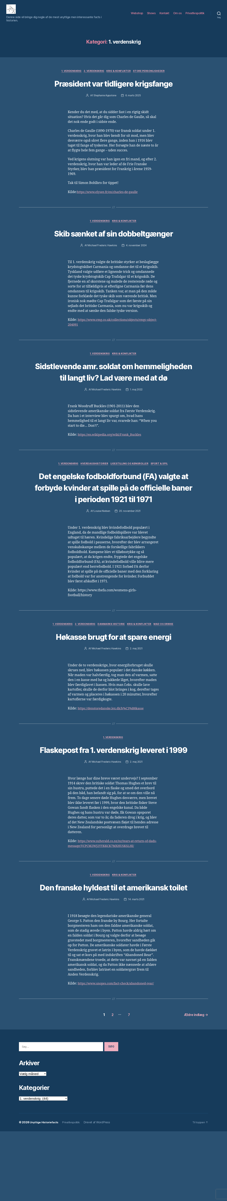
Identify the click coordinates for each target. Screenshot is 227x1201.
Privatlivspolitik (195, 15)
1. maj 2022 (136, 418)
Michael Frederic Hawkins (102, 262)
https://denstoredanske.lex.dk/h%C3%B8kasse (113, 750)
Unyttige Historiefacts (45, 1192)
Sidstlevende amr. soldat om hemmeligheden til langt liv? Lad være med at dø (113, 394)
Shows (151, 15)
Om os (177, 15)
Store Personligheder (151, 76)
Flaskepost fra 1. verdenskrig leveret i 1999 (113, 797)
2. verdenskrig (93, 76)
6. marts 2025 (133, 100)
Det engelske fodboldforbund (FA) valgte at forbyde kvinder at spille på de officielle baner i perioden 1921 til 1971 (113, 522)
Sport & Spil (161, 493)
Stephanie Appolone (104, 100)
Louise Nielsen (101, 552)
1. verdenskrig (70, 76)
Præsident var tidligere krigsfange (113, 88)
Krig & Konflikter (119, 76)
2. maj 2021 (136, 690)
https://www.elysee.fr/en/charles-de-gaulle (110, 197)
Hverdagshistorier (93, 493)
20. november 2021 (130, 552)
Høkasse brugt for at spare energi (113, 678)
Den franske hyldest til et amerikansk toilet (113, 947)
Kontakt (164, 15)
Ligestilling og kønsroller (130, 493)
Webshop (137, 15)
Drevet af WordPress (100, 1192)
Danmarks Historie (111, 665)
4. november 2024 (136, 262)
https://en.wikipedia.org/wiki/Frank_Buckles (112, 464)
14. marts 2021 (136, 965)
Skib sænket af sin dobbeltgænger (113, 244)
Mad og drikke (166, 665)
